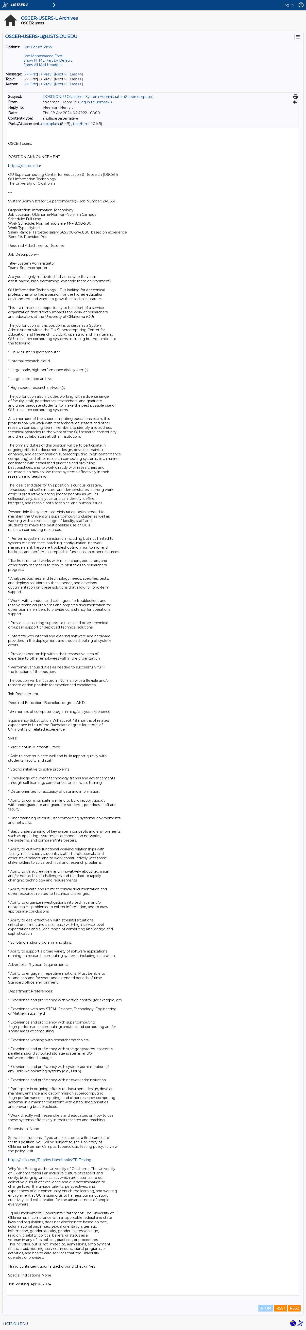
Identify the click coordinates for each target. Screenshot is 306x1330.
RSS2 (294, 1308)
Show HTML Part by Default (47, 60)
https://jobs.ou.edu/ (24, 165)
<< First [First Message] (31, 74)
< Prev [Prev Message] (45, 74)
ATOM (265, 1308)
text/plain (51, 124)
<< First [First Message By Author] (31, 84)
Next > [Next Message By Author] (60, 84)
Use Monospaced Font (43, 56)
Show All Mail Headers (42, 65)
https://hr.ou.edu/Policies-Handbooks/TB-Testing (49, 1160)
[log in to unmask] (95, 102)
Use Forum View (37, 47)
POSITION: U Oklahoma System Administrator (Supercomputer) (98, 96)
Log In (288, 5)
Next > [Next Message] (60, 74)
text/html (81, 124)
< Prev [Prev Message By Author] (45, 84)
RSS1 (280, 1308)
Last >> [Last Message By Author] (76, 84)
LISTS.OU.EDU (15, 1324)
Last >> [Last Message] (76, 74)
